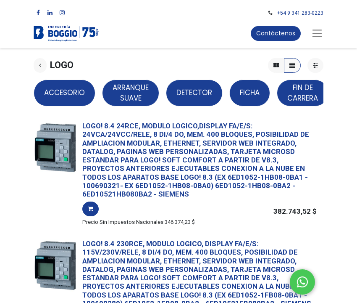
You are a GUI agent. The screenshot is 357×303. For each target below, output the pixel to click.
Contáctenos (275, 33)
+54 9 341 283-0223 (300, 13)
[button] (90, 209)
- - (188, 189)
